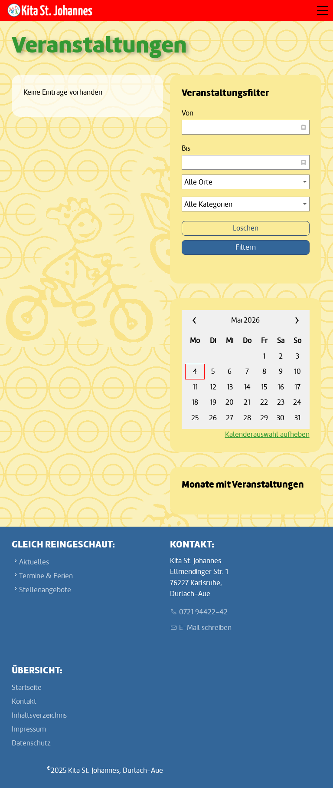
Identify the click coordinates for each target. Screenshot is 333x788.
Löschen (245, 228)
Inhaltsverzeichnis (39, 715)
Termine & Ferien (46, 575)
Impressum (29, 729)
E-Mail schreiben (205, 627)
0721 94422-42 (203, 612)
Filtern (245, 247)
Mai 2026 (245, 320)
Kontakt (24, 701)
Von (187, 113)
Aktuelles (34, 562)
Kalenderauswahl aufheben (267, 434)
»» (287, 320)
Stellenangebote (45, 589)
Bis (186, 148)
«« (204, 320)
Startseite (27, 687)
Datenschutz (31, 743)
